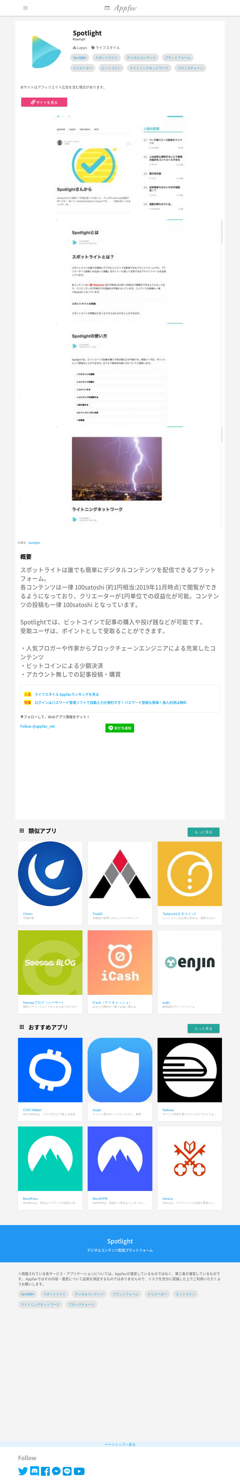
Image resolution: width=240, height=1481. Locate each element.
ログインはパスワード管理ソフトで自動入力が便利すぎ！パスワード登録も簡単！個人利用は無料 (111, 702)
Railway (168, 1110)
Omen (28, 914)
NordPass (30, 1198)
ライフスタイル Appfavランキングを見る (67, 694)
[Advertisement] (120, 776)
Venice (167, 1198)
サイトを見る (44, 102)
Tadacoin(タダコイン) (179, 914)
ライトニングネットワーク (149, 68)
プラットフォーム (178, 58)
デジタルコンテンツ (141, 58)
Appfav (120, 8)
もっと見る (204, 832)
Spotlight (79, 58)
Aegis (97, 1110)
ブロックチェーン (190, 68)
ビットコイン (111, 68)
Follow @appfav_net (37, 726)
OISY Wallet (32, 1110)
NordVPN (100, 1198)
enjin (166, 1002)
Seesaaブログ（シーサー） (44, 1002)
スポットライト (106, 58)
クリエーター (82, 68)
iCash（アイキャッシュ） (112, 1002)
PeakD (98, 914)
